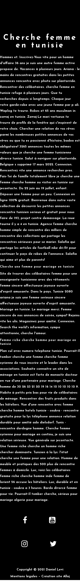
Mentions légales (23, 576)
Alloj (66, 576)
